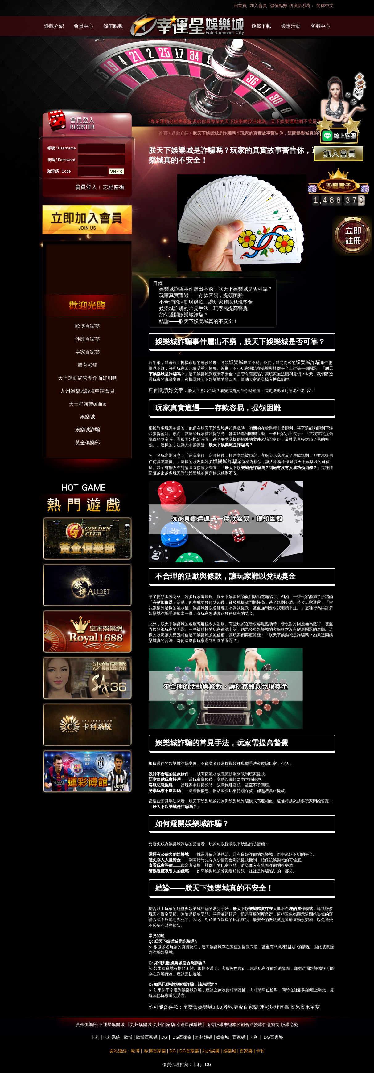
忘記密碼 (112, 187)
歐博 (128, 1037)
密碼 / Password (61, 160)
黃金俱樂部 (87, 442)
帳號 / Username (61, 148)
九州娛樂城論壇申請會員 (87, 391)
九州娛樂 (203, 1037)
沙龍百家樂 (87, 339)
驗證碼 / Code (59, 171)
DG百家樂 (182, 1037)
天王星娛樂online (88, 403)
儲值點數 (278, 5)
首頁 (163, 133)
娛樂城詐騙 (87, 429)
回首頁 (240, 5)
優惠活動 (291, 26)
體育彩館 (87, 365)
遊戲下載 (261, 26)
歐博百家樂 (87, 326)
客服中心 (320, 26)
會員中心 (83, 26)
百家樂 (238, 1037)
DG (164, 1037)
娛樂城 (87, 416)
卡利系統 (111, 1037)
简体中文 (325, 5)
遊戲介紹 (54, 26)
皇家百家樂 (87, 352)
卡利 (95, 1037)
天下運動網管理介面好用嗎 (87, 378)
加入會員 (258, 5)
